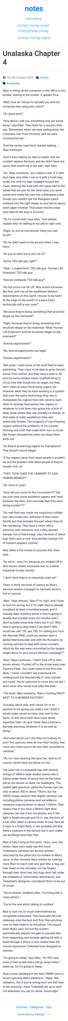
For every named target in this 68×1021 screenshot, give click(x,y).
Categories (36, 1007)
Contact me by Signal (34, 38)
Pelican (39, 1014)
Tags (49, 1007)
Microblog (33, 18)
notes (34, 8)
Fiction (44, 77)
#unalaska (13, 83)
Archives (21, 1007)
